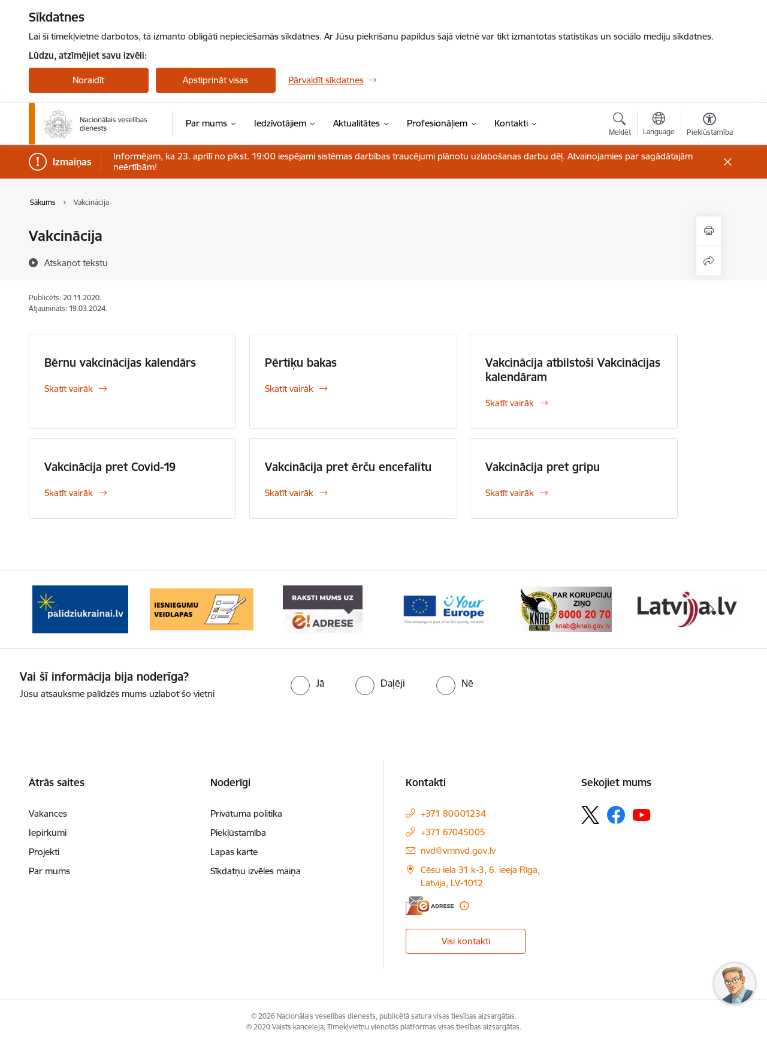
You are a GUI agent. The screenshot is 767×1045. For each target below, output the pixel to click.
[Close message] (727, 162)
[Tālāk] (711, 609)
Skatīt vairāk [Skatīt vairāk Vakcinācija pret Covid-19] (68, 493)
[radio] (307, 683)
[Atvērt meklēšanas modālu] (620, 125)
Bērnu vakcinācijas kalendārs (120, 362)
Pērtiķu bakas (301, 362)
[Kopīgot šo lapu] (708, 261)
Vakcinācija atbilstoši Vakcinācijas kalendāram (572, 369)
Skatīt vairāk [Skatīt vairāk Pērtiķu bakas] (289, 388)
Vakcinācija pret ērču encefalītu (348, 467)
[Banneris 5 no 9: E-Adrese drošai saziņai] (323, 608)
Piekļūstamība (238, 832)
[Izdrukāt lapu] (708, 231)
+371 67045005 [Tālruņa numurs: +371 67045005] (453, 832)
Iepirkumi (48, 832)
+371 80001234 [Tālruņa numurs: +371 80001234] (453, 813)
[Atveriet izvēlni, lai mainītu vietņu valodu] (659, 125)
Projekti (44, 851)
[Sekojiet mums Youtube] (642, 814)
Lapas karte (234, 851)
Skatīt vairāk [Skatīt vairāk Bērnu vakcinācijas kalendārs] (68, 388)
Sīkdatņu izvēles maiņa (255, 871)
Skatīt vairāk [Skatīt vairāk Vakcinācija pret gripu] (509, 493)
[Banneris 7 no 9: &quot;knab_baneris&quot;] (566, 608)
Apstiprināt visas (215, 80)
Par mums (49, 871)
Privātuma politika (246, 813)
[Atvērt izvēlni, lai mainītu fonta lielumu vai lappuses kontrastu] (710, 125)
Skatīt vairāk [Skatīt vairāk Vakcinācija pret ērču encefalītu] (289, 493)
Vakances (48, 813)
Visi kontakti (466, 941)
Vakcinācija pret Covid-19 (110, 467)
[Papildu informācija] (464, 905)
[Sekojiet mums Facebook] (616, 815)
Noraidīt (88, 80)
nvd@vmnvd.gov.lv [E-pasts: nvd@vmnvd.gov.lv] (458, 850)
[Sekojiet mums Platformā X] (590, 815)
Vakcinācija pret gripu (542, 467)
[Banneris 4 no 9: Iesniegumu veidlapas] (201, 608)
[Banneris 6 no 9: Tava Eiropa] (444, 608)
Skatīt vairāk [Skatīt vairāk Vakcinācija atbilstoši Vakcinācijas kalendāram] (509, 403)
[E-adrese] (430, 906)
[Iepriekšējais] (56, 609)
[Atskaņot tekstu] (76, 262)
